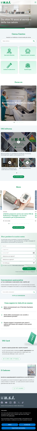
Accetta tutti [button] (27, 427)
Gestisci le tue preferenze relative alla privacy (12, 405)
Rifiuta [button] (9, 427)
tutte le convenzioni (18, 295)
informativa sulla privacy (18, 265)
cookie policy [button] (11, 419)
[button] (35, 413)
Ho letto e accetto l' (12, 265)
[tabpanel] (18, 103)
